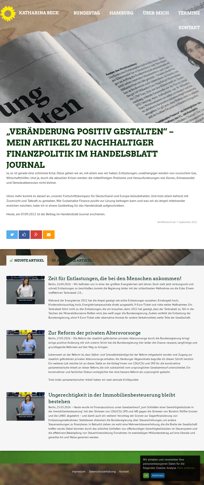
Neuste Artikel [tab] (29, 260)
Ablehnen (158, 475)
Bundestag (87, 13)
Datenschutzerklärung (102, 471)
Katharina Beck (39, 12)
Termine (189, 13)
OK (146, 475)
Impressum (78, 471)
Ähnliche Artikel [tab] (74, 260)
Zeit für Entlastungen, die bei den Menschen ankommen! (114, 278)
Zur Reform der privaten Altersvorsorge (94, 333)
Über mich (156, 13)
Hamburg (121, 13)
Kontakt (189, 27)
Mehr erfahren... (186, 468)
